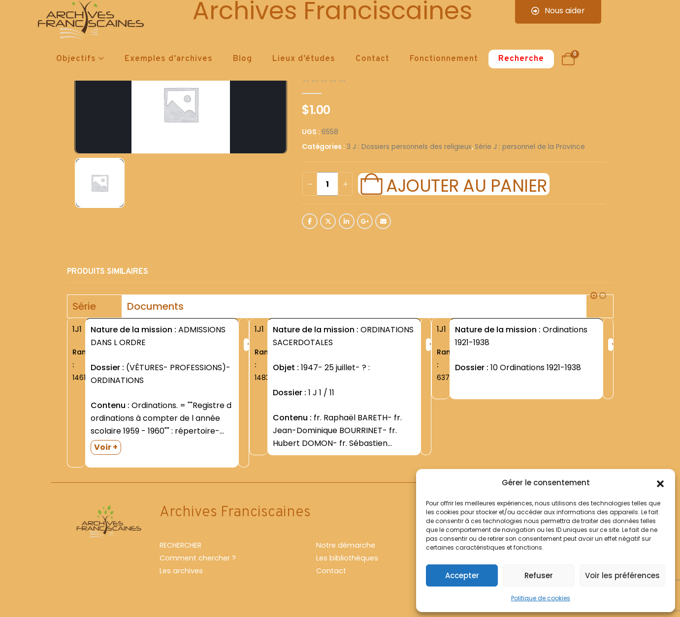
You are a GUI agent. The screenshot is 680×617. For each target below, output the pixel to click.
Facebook (310, 221)
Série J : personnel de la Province (530, 146)
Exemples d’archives (169, 59)
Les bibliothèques (347, 558)
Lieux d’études (303, 59)
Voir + (106, 447)
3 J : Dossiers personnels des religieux (409, 146)
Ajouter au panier (466, 184)
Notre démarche (345, 545)
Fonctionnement (444, 59)
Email (383, 221)
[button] (660, 483)
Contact (372, 59)
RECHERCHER (180, 545)
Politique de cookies (540, 598)
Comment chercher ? (198, 558)
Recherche (521, 59)
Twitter (328, 221)
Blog (242, 59)
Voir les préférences (622, 575)
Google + (365, 221)
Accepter (462, 575)
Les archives (181, 571)
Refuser (538, 575)
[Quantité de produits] (327, 184)
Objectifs (76, 59)
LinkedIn (347, 221)
